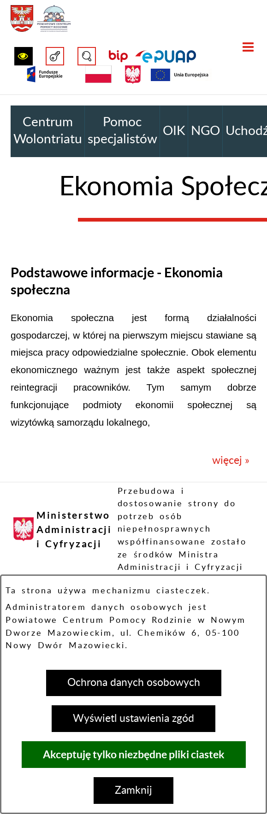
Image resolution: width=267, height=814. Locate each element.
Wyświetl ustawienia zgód (133, 718)
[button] (23, 56)
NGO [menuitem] (205, 131)
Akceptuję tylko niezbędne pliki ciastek (134, 754)
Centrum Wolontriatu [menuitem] (47, 131)
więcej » (230, 460)
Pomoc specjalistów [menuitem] (122, 131)
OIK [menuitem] (174, 131)
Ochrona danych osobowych (133, 682)
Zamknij (133, 790)
